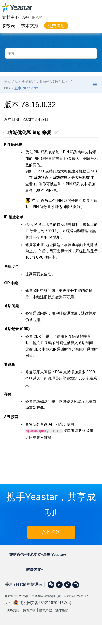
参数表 (8, 25)
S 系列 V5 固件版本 (54, 82)
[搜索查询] (51, 53)
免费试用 (56, 25)
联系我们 (12, 610)
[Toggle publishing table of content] (94, 84)
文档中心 (10, 17)
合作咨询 (51, 531)
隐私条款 (45, 610)
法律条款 (61, 610)
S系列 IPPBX (32, 17)
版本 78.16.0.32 (26, 88)
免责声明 (29, 610)
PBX (7, 88)
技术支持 (29, 25)
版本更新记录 (25, 82)
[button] (4, 133)
